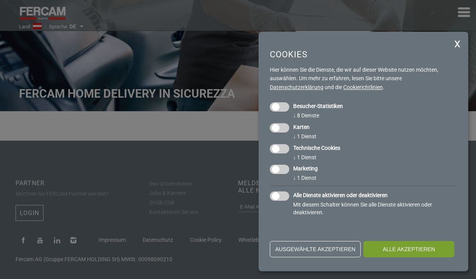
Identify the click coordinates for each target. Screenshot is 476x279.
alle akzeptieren (409, 249)
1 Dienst (304, 136)
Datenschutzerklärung (296, 87)
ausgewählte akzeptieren (315, 249)
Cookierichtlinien (363, 87)
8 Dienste (306, 115)
